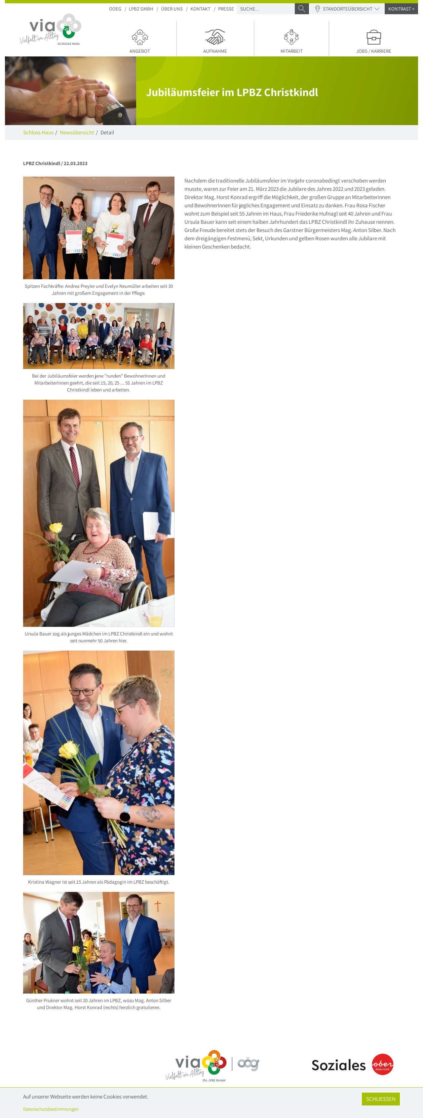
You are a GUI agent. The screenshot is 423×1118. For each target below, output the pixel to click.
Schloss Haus (38, 132)
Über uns (172, 9)
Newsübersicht (77, 132)
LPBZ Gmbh (141, 9)
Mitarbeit (291, 40)
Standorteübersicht (346, 9)
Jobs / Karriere (373, 40)
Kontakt (200, 9)
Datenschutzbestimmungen (51, 1109)
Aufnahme (215, 40)
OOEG (115, 9)
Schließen (381, 1098)
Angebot (140, 40)
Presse (226, 9)
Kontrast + (401, 9)
